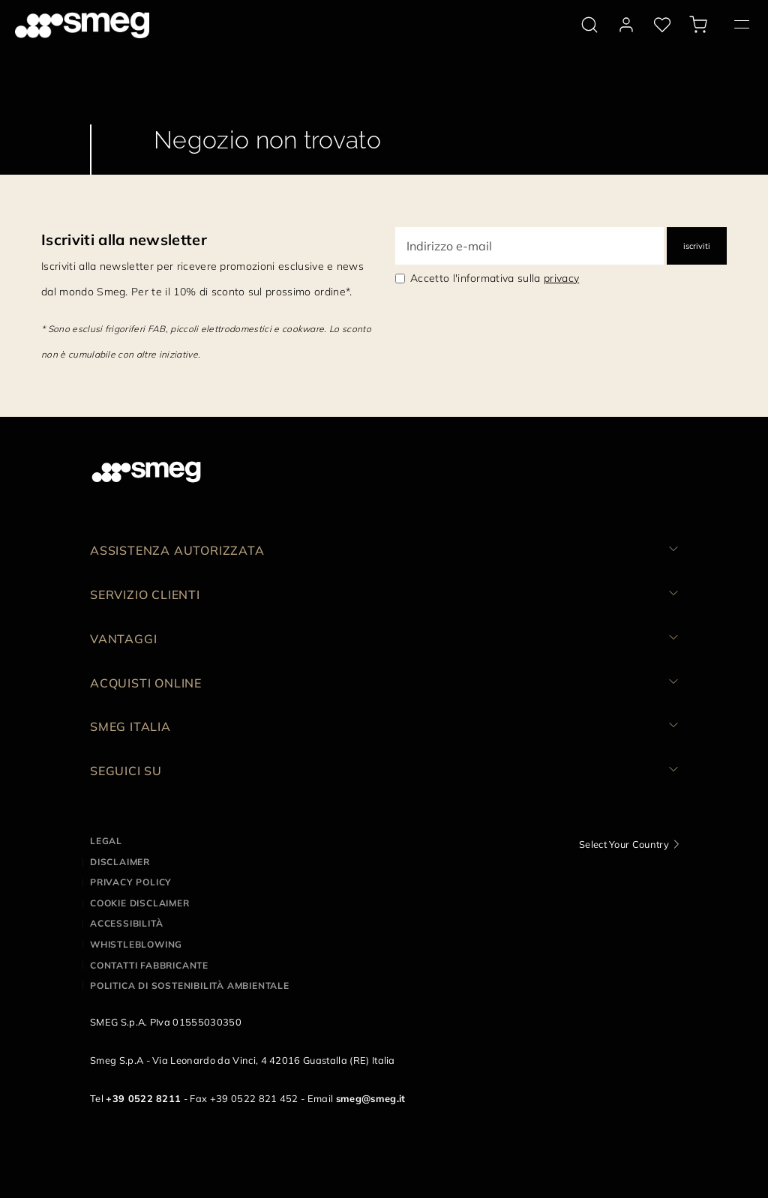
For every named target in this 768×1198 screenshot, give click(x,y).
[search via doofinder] (589, 24)
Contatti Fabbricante (149, 965)
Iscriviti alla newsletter (124, 239)
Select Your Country (624, 844)
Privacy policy (131, 882)
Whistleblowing (136, 944)
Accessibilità (126, 923)
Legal (106, 840)
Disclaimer (120, 861)
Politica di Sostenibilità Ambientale (190, 985)
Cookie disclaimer (140, 903)
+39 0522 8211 (143, 1098)
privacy (561, 278)
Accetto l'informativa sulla (494, 278)
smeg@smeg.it (371, 1098)
